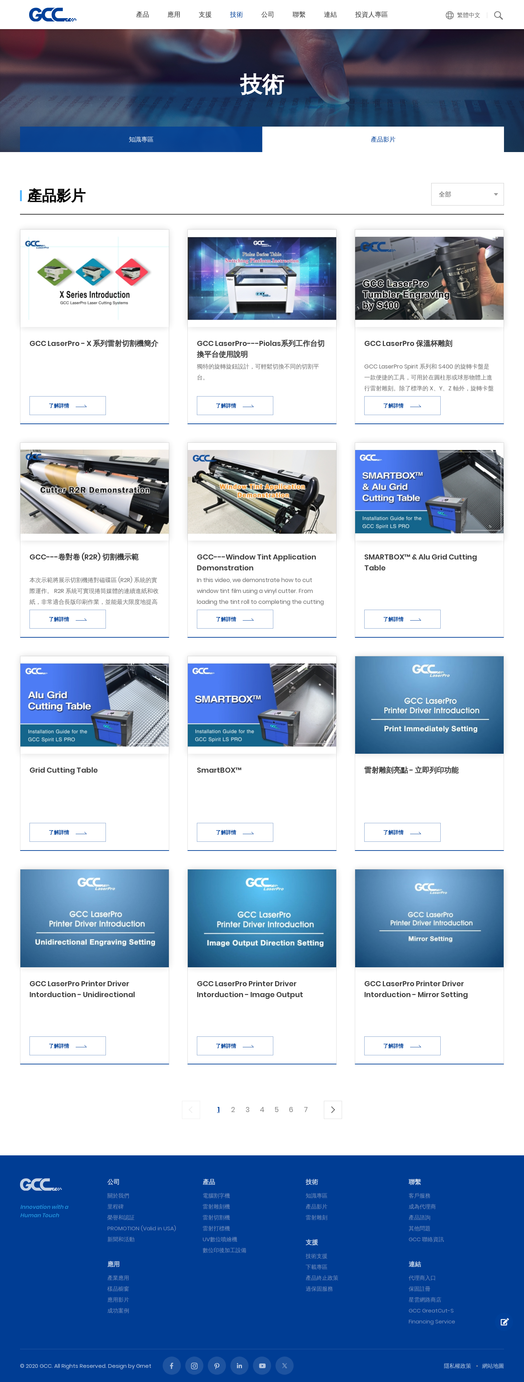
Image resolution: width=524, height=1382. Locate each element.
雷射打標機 (216, 1228)
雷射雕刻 (317, 1217)
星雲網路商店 (425, 1299)
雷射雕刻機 (216, 1206)
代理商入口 (422, 1278)
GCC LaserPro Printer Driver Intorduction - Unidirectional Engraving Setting (82, 995)
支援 (205, 14)
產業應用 (118, 1278)
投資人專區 (371, 14)
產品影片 (383, 139)
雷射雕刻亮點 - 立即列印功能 (411, 770)
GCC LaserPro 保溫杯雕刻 (408, 343)
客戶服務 (419, 1195)
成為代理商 (422, 1206)
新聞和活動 (121, 1239)
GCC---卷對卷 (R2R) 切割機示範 (84, 557)
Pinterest (217, 1366)
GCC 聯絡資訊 (426, 1239)
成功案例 (118, 1310)
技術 (236, 14)
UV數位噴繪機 (220, 1239)
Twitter (284, 1366)
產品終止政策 (322, 1278)
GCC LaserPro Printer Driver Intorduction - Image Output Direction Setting (250, 995)
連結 (330, 14)
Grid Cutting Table (63, 770)
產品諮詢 (419, 1217)
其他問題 (419, 1228)
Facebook (172, 1366)
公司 (267, 14)
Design (117, 1366)
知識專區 (141, 139)
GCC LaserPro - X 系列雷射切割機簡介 (93, 343)
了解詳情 (68, 405)
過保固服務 (319, 1289)
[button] (463, 15)
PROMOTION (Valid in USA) (141, 1228)
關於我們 (118, 1195)
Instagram (194, 1366)
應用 (173, 14)
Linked (239, 1366)
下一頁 (333, 1110)
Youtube (262, 1366)
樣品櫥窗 (118, 1289)
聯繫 (299, 14)
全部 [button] (445, 194)
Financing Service (432, 1321)
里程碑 (115, 1206)
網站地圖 (493, 1366)
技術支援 (317, 1256)
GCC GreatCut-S (431, 1310)
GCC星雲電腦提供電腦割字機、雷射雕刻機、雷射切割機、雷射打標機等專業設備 (52, 14)
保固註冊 (419, 1289)
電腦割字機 (216, 1195)
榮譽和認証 (121, 1217)
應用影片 (118, 1299)
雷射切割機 (216, 1217)
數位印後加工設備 (224, 1250)
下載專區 (317, 1267)
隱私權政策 (457, 1366)
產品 (142, 14)
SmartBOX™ (219, 770)
